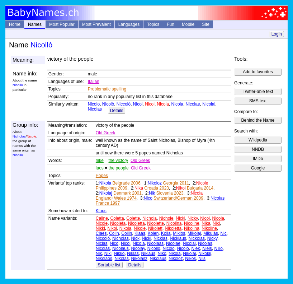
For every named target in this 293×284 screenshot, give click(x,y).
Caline (102, 218)
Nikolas (122, 258)
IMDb (258, 158)
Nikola (105, 183)
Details (116, 110)
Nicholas (19, 136)
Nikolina (191, 228)
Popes (102, 175)
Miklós (179, 233)
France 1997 (108, 203)
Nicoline (191, 223)
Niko (162, 253)
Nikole (140, 228)
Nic (223, 233)
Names (35, 24)
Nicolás (103, 248)
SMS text (258, 100)
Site (205, 24)
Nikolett (155, 228)
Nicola (163, 104)
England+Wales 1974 (116, 198)
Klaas (139, 233)
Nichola (149, 218)
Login (276, 34)
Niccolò (124, 104)
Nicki (180, 218)
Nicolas (95, 109)
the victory (118, 160)
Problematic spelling (107, 89)
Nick (135, 238)
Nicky (193, 218)
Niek (195, 248)
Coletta (117, 218)
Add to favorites (258, 71)
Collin (126, 233)
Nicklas (160, 238)
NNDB (258, 149)
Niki (216, 223)
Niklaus (148, 253)
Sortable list (109, 264)
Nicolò (108, 104)
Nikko (119, 253)
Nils (201, 258)
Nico (148, 198)
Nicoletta (136, 223)
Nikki (100, 228)
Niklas (133, 253)
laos (100, 168)
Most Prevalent (96, 24)
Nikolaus (158, 258)
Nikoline (209, 228)
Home (14, 24)
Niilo (218, 248)
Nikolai (189, 253)
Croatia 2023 (156, 188)
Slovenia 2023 (170, 193)
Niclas (102, 243)
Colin (114, 233)
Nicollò (153, 248)
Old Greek (105, 132)
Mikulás (210, 233)
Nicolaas (155, 243)
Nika (138, 188)
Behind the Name (258, 120)
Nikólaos (104, 258)
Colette (133, 218)
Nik (152, 193)
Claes (101, 233)
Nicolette (155, 223)
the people (119, 168)
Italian (93, 81)
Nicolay (138, 248)
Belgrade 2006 (127, 183)
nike (100, 160)
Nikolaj (105, 193)
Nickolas (197, 238)
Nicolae (193, 104)
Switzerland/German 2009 (178, 198)
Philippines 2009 (111, 188)
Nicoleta (118, 223)
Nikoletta (173, 228)
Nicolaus (120, 248)
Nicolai (208, 104)
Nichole (166, 218)
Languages (129, 24)
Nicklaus (178, 238)
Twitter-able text (258, 91)
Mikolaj (194, 233)
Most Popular (62, 24)
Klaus (101, 210)
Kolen (153, 233)
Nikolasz (139, 258)
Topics (153, 24)
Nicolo (94, 104)
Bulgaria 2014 (200, 188)
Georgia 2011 (176, 183)
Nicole (31, 136)
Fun (170, 24)
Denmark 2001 (127, 193)
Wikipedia (258, 140)
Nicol (138, 104)
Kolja (166, 233)
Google (258, 168)
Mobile (188, 24)
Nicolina (174, 223)
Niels (207, 248)
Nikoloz (155, 183)
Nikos (190, 258)
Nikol (181, 188)
